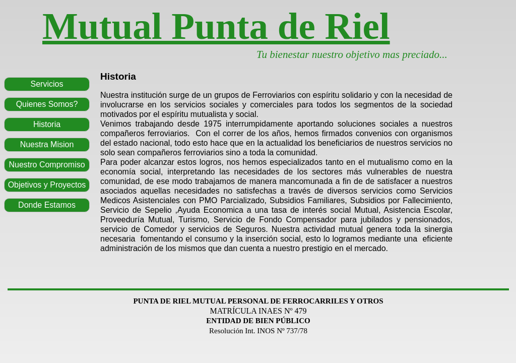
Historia (46, 124)
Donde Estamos (47, 205)
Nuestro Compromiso (47, 164)
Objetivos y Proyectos (47, 184)
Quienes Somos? (47, 104)
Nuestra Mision (47, 144)
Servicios (47, 84)
